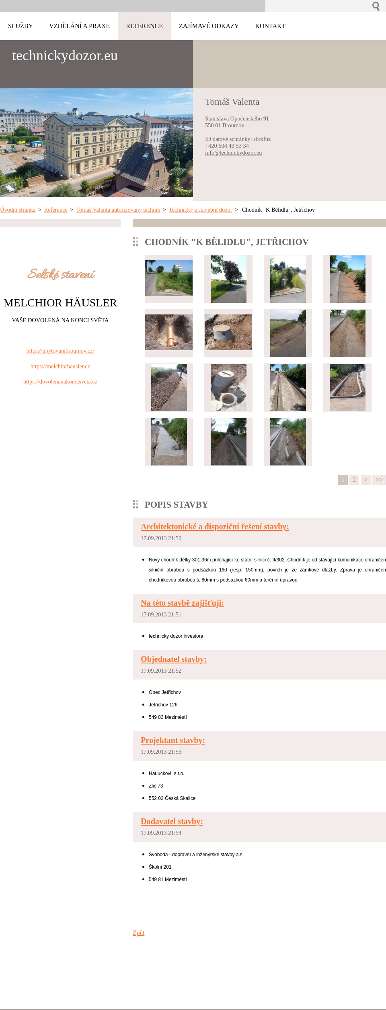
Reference (56, 209)
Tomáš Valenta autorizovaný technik (118, 209)
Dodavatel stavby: (172, 821)
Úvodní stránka (17, 209)
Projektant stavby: (173, 740)
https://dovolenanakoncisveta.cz (60, 381)
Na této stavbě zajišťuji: (182, 602)
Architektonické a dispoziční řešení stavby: (215, 526)
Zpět (138, 932)
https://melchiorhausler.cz (60, 366)
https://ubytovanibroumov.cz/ (60, 350)
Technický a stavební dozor (200, 209)
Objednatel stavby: (174, 659)
